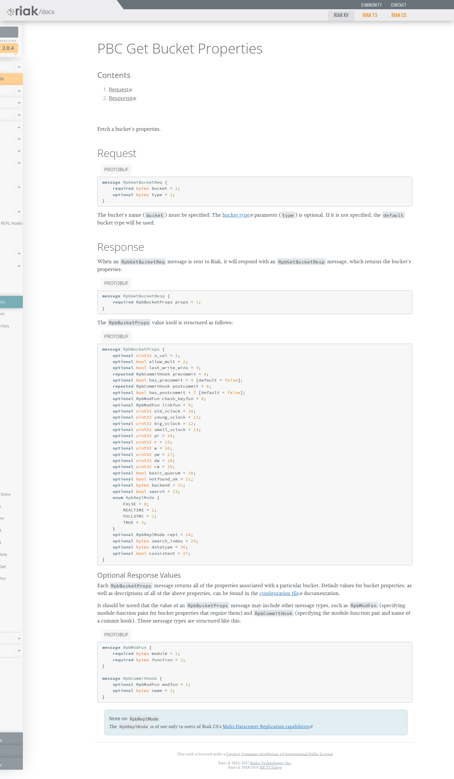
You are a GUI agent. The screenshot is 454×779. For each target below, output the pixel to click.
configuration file (279, 593)
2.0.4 (59, 48)
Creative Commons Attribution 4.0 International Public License (279, 754)
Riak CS (399, 15)
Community (371, 5)
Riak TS (370, 15)
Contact (399, 5)
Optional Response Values (139, 575)
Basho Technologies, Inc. (271, 763)
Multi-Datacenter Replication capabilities (266, 726)
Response (121, 98)
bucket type (236, 215)
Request (119, 89)
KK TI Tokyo (271, 767)
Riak (24, 47)
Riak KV (341, 15)
